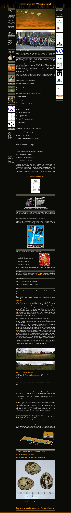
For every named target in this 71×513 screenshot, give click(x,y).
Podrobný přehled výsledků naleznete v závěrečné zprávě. (35, 176)
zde (11, 24)
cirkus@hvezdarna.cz (31, 273)
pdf (10, 39)
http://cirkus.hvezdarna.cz (42, 274)
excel (10, 45)
